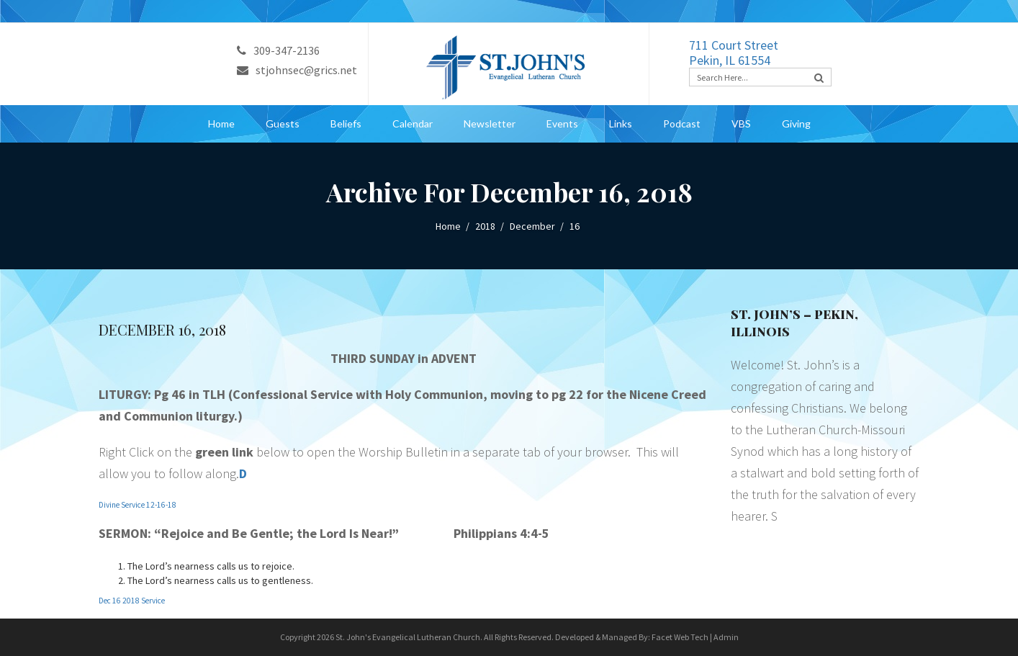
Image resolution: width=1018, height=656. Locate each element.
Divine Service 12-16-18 (137, 505)
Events (562, 123)
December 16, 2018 (162, 329)
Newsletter (489, 123)
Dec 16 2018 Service (132, 601)
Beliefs (345, 123)
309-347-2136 (278, 50)
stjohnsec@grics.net (297, 70)
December (532, 226)
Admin (726, 637)
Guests (282, 123)
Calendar (412, 123)
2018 (485, 226)
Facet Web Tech (680, 637)
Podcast (682, 123)
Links (620, 123)
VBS (741, 123)
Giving (796, 123)
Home (221, 123)
